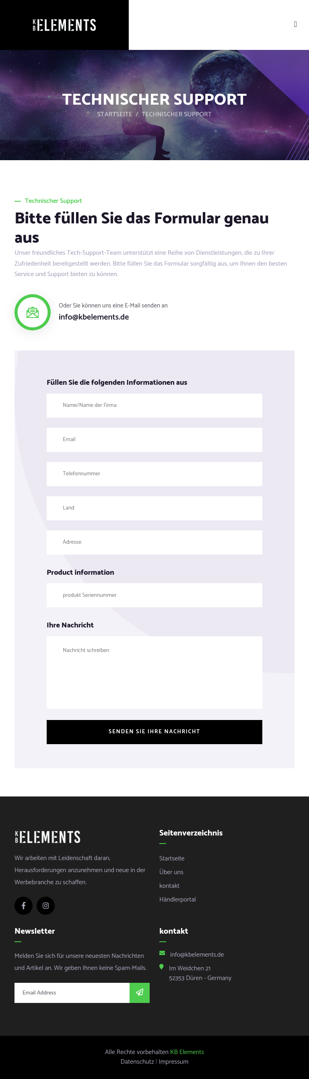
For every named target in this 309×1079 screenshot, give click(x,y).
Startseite (114, 115)
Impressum (174, 1062)
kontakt (169, 886)
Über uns (171, 872)
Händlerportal (177, 899)
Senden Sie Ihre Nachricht (154, 732)
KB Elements (187, 1052)
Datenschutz (137, 1062)
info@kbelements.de (94, 318)
